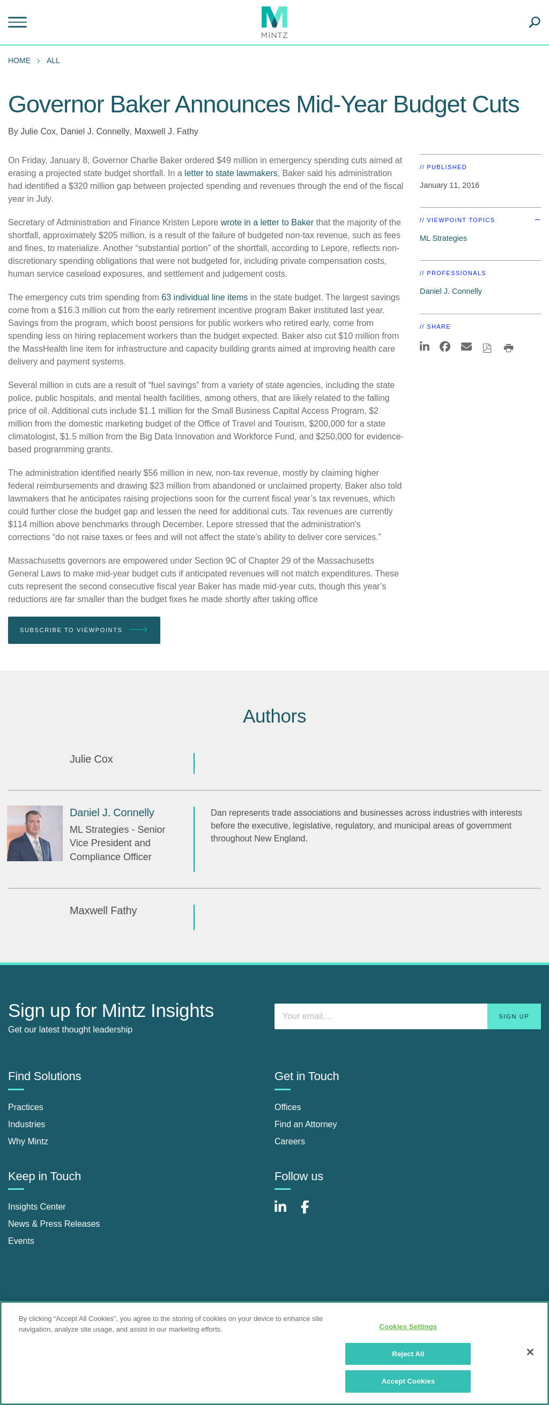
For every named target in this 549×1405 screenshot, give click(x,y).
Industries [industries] (26, 1124)
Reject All (408, 1354)
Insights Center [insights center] (37, 1206)
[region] (274, 1353)
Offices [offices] (287, 1107)
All (53, 60)
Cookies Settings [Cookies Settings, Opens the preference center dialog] (408, 1327)
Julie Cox (38, 131)
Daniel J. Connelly (95, 131)
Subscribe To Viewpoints (84, 630)
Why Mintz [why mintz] (28, 1141)
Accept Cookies (408, 1381)
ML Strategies (443, 238)
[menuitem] (22, 60)
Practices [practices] (25, 1107)
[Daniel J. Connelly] (35, 833)
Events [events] (21, 1240)
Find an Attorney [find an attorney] (305, 1124)
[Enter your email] (407, 1016)
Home (19, 60)
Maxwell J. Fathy (166, 131)
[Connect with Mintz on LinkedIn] (285, 1213)
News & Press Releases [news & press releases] (54, 1223)
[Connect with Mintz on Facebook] (311, 1213)
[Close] (530, 1352)
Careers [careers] (289, 1141)
